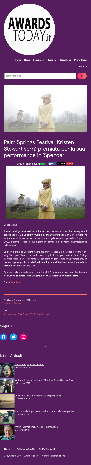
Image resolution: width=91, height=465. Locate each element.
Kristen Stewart (10, 314)
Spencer (45, 314)
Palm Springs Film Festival (29, 314)
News (35, 300)
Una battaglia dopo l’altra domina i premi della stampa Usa (44, 411)
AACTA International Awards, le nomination (36, 426)
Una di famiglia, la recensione (29, 364)
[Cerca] (82, 76)
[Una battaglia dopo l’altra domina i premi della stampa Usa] (7, 417)
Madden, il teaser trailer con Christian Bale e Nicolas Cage (44, 380)
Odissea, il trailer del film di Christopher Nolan (38, 395)
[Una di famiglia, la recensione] (7, 370)
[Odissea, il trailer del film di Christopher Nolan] (7, 402)
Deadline (15, 282)
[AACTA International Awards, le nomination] (7, 433)
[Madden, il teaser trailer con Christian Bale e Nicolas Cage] (7, 386)
